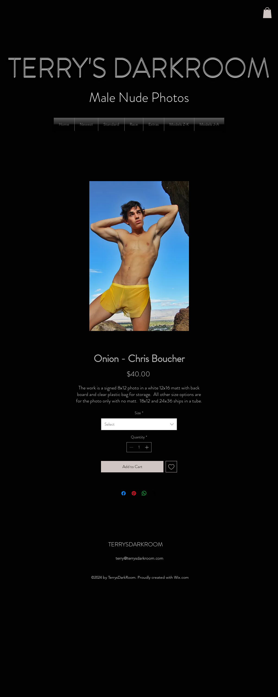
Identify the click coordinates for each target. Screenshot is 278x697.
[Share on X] (154, 493)
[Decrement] (130, 447)
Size (139, 413)
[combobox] (139, 424)
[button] (267, 12)
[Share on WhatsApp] (144, 493)
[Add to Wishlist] (171, 466)
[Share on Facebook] (123, 493)
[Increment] (147, 447)
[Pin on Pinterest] (134, 493)
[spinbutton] (139, 447)
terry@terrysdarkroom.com (139, 558)
